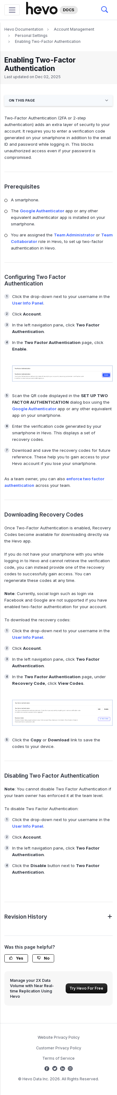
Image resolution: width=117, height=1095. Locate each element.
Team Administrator (74, 234)
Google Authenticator (42, 210)
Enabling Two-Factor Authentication (48, 41)
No (43, 958)
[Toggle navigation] (12, 9)
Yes (16, 958)
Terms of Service (58, 1058)
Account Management (74, 29)
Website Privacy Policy (59, 1037)
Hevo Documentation (23, 29)
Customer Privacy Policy (58, 1048)
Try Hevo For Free (86, 988)
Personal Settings (31, 35)
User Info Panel (27, 302)
